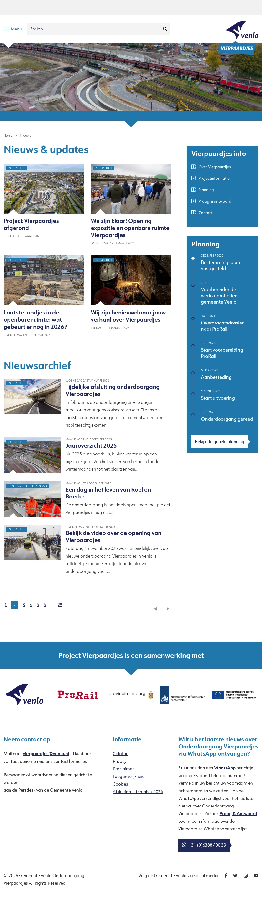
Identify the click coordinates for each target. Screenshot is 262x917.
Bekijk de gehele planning (219, 441)
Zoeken (56, 7)
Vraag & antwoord (215, 201)
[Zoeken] (165, 29)
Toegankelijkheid (129, 776)
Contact (206, 212)
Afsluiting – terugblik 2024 (138, 791)
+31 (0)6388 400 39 (204, 845)
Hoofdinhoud (16, 7)
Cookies (120, 784)
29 (60, 604)
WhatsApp (225, 768)
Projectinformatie (214, 178)
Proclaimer (123, 769)
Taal (71, 7)
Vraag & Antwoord (238, 813)
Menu (39, 7)
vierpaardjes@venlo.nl (46, 753)
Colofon (120, 753)
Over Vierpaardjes (215, 166)
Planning (206, 189)
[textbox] (87, 149)
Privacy (119, 761)
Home (8, 135)
